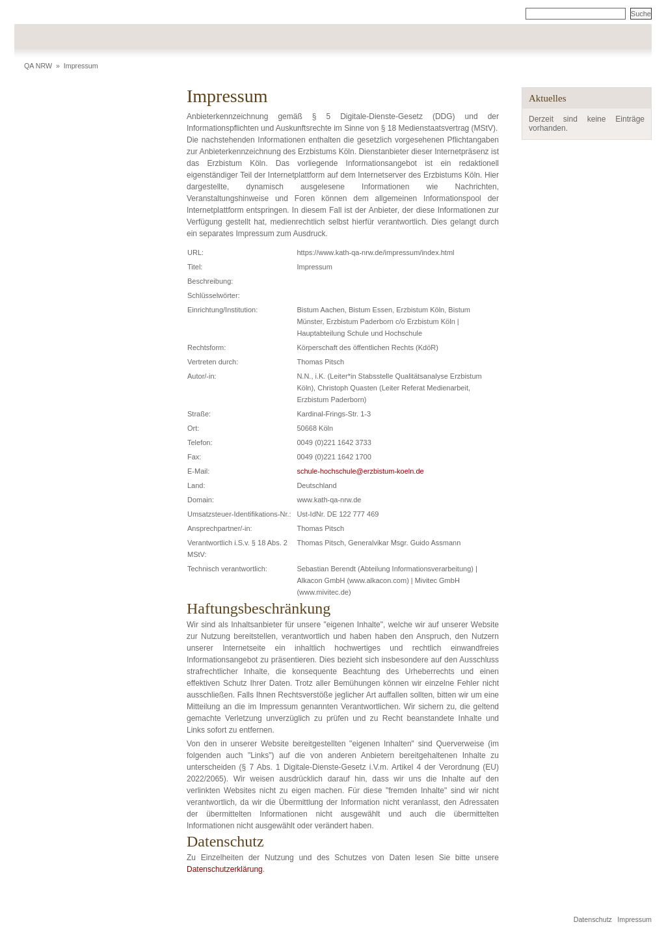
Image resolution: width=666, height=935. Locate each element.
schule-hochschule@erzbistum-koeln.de (360, 471)
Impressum (81, 66)
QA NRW (38, 66)
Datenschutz (593, 919)
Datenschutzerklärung (225, 869)
